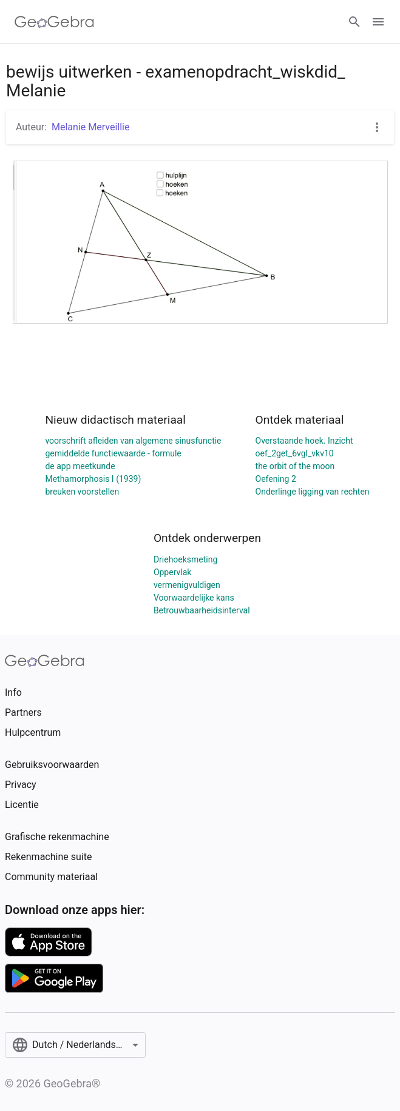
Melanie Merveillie (90, 127)
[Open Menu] (378, 22)
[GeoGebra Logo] (54, 22)
